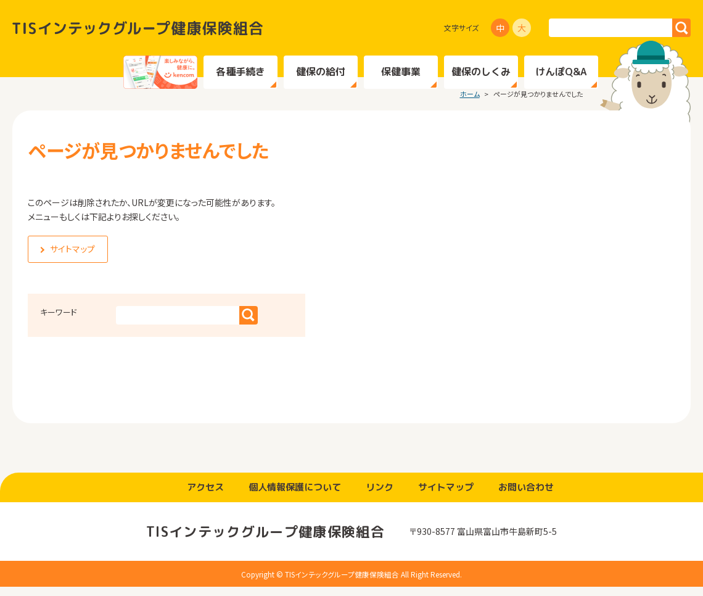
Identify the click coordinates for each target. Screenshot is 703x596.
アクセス (205, 495)
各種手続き (240, 71)
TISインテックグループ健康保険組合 (137, 28)
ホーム (470, 102)
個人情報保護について (295, 495)
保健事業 (401, 71)
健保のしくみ (481, 71)
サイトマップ (446, 495)
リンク (379, 495)
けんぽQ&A (560, 71)
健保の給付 (320, 71)
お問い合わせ (526, 495)
